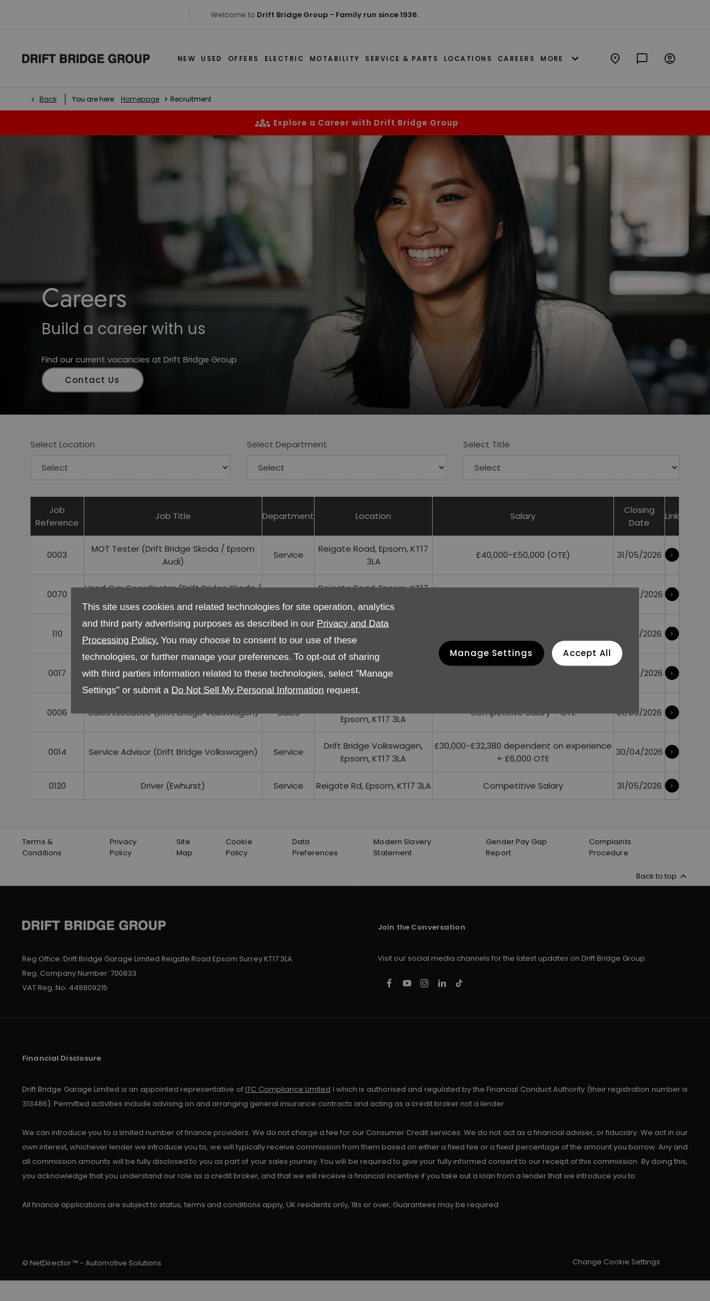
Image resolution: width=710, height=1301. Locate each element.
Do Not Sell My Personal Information (247, 690)
